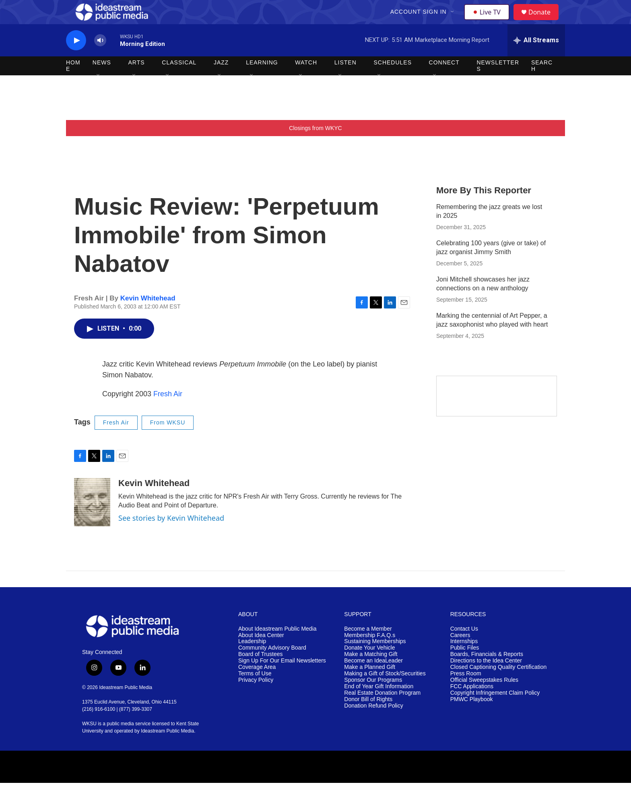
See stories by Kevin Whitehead (171, 536)
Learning (262, 80)
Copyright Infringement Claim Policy (495, 711)
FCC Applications (471, 705)
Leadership (252, 659)
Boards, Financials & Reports (486, 672)
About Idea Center (261, 653)
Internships (464, 659)
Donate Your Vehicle (369, 666)
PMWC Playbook (471, 717)
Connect (444, 80)
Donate (544, 21)
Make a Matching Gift (370, 672)
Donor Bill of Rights (368, 717)
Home (73, 83)
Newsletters (497, 83)
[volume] (100, 59)
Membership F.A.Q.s (369, 653)
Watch (306, 80)
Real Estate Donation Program (382, 711)
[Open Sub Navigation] (453, 21)
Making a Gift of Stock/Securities (384, 692)
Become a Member (368, 647)
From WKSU (168, 440)
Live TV (489, 21)
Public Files (464, 666)
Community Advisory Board (272, 666)
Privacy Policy (255, 698)
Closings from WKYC (315, 146)
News (102, 80)
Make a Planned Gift (369, 685)
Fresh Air (167, 412)
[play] (76, 58)
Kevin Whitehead (147, 316)
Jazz (221, 80)
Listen (345, 80)
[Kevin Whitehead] (92, 520)
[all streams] (536, 58)
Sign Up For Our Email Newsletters (282, 679)
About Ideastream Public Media (277, 647)
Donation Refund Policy (373, 724)
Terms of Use (254, 692)
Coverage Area (257, 685)
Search (542, 83)
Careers (460, 653)
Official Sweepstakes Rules (484, 698)
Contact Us (464, 647)
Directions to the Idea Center (486, 679)
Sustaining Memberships (375, 659)
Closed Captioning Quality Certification (498, 685)
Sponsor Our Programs (373, 698)
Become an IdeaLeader (373, 679)
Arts (136, 80)
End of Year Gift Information (378, 705)
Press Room (465, 692)
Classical (179, 80)
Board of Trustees (260, 672)
